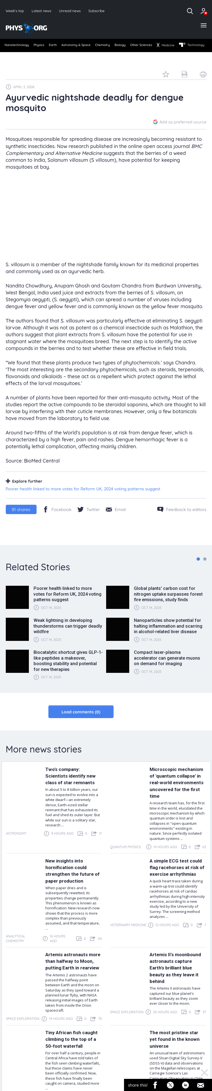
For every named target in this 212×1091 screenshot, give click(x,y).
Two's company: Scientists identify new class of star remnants (73, 786)
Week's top (15, 11)
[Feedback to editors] (182, 519)
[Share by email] (116, 519)
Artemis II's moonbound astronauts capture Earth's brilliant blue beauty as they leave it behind (177, 995)
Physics (43, 46)
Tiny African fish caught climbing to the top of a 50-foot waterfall (73, 1073)
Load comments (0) (81, 721)
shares (21, 519)
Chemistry (120, 46)
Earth (61, 46)
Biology (141, 46)
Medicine (195, 46)
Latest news (42, 11)
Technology (18, 55)
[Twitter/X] (89, 519)
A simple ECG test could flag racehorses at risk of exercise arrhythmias (176, 894)
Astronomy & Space (88, 46)
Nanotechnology (18, 46)
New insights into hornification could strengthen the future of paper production (72, 894)
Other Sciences (166, 46)
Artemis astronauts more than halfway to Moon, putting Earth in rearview (72, 988)
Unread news (72, 11)
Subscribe (100, 11)
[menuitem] (17, 47)
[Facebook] (57, 519)
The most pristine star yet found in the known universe (177, 1069)
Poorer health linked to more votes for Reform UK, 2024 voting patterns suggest (83, 499)
